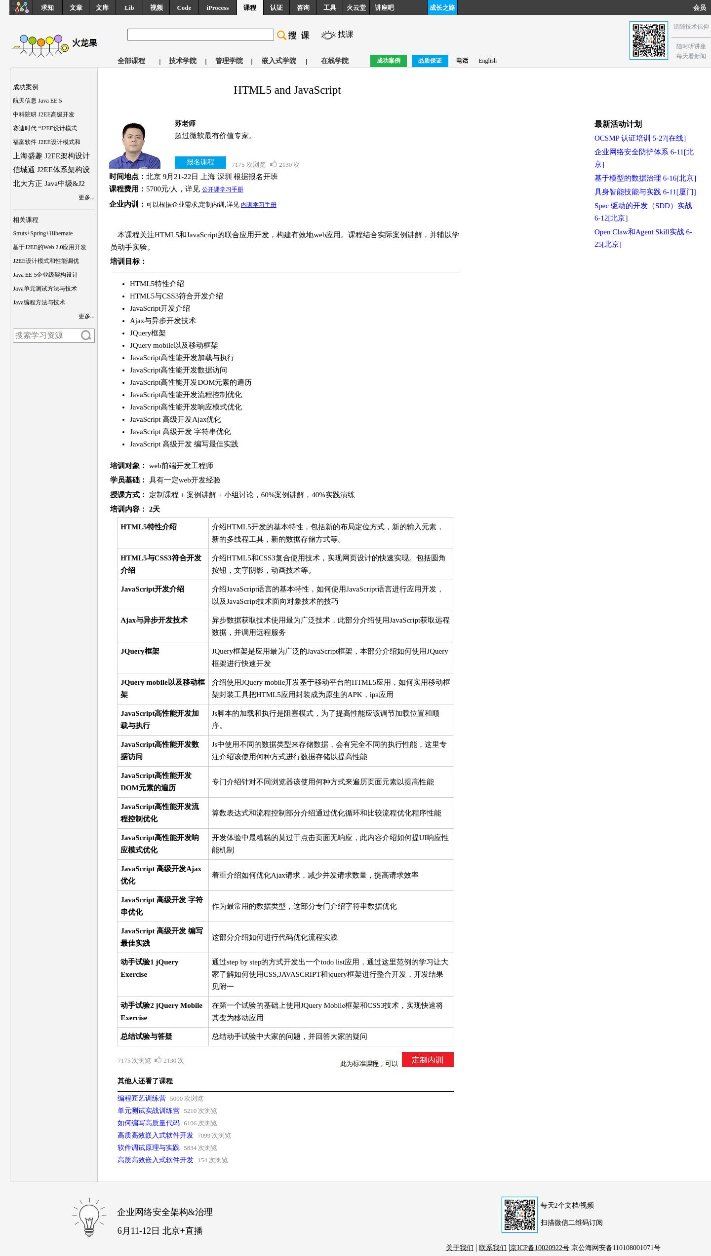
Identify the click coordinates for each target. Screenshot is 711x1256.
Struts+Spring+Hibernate (43, 233)
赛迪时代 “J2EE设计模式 (45, 128)
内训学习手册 (258, 204)
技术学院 (183, 61)
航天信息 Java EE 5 (37, 100)
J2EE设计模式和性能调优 (46, 261)
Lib (129, 7)
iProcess (217, 7)
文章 (76, 7)
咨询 (303, 7)
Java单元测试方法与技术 (45, 288)
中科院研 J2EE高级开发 (43, 114)
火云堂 (356, 7)
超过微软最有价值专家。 (215, 136)
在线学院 (335, 61)
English (487, 60)
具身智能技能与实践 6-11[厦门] (645, 192)
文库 (102, 7)
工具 (329, 7)
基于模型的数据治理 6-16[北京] (645, 178)
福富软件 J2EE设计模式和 (46, 142)
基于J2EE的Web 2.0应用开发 (49, 247)
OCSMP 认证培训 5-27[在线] (640, 138)
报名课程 (200, 162)
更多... (87, 197)
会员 (702, 7)
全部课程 (131, 61)
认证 (276, 7)
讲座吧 (384, 7)
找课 (346, 34)
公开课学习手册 (222, 189)
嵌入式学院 (279, 61)
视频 (156, 7)
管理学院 (229, 61)
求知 (47, 7)
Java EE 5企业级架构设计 (45, 274)
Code (184, 7)
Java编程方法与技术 (39, 302)
